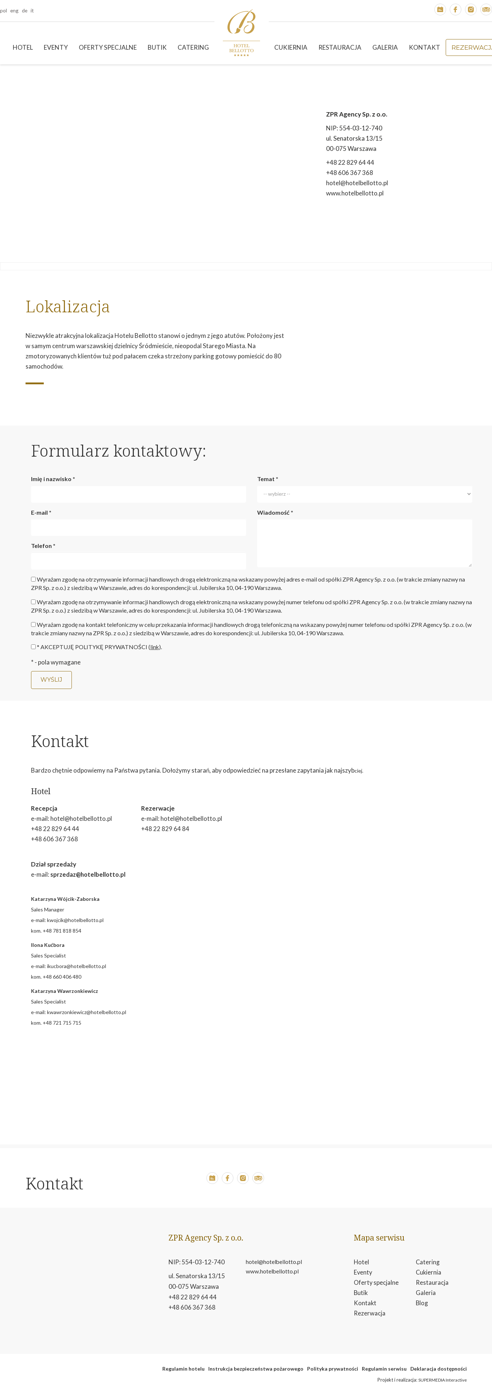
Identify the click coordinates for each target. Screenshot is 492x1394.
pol (3, 10)
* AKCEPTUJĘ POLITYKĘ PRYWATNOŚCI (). (99, 646)
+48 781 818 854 (62, 930)
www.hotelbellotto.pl (355, 193)
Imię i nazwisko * (53, 478)
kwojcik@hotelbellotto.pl (75, 920)
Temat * (267, 478)
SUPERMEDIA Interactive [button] (442, 1379)
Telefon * (43, 545)
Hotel (361, 1261)
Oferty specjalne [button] (108, 47)
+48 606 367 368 (349, 172)
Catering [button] (193, 47)
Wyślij (51, 679)
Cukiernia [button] (290, 47)
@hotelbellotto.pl (102, 874)
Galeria (385, 47)
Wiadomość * (275, 512)
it (32, 10)
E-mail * (41, 512)
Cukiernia (429, 1272)
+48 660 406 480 (62, 976)
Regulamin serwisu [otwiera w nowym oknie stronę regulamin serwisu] (384, 1368)
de (24, 10)
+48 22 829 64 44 (350, 162)
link (154, 646)
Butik (361, 1293)
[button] (440, 11)
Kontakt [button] (424, 47)
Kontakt (365, 1303)
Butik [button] (157, 47)
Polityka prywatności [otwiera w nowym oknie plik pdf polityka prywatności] (332, 1368)
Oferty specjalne (376, 1282)
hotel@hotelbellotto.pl (357, 183)
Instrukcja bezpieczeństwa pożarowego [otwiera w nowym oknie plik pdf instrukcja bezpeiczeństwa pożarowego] (255, 1368)
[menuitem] (22, 47)
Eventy (363, 1272)
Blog (422, 1303)
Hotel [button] (23, 47)
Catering (428, 1261)
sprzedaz (63, 874)
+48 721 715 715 (62, 1022)
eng (14, 10)
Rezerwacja (370, 1314)
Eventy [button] (56, 47)
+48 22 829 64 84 (165, 829)
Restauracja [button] (339, 47)
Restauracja (432, 1282)
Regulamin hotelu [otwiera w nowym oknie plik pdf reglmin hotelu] (183, 1368)
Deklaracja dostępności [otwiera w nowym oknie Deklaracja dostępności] (438, 1368)
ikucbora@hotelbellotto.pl (76, 966)
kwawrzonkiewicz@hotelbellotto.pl (86, 1012)
